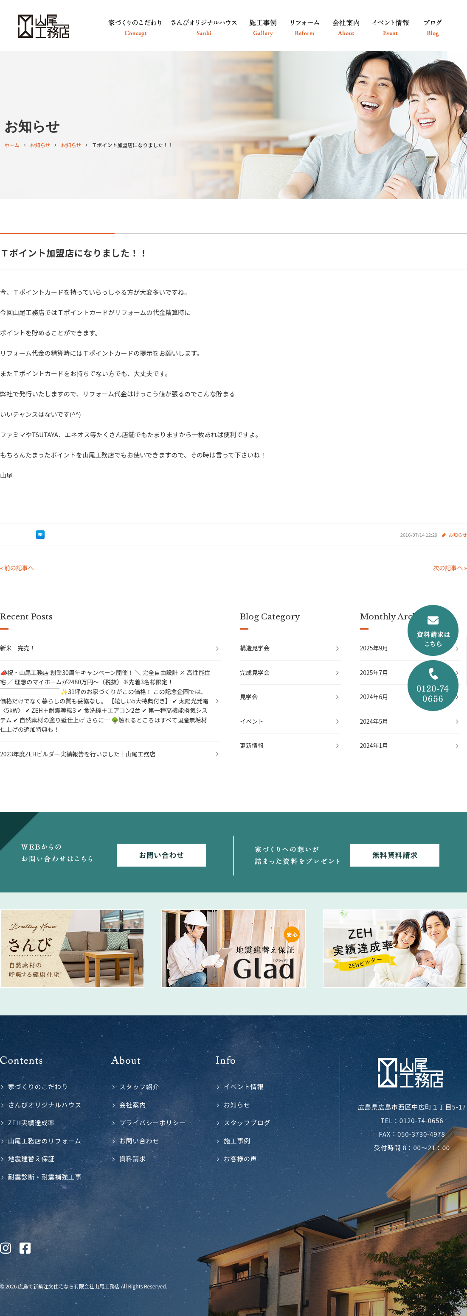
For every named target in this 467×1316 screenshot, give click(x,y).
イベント (252, 721)
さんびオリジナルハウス (45, 1104)
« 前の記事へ (17, 567)
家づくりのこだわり (38, 1086)
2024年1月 (374, 745)
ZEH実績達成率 (31, 1122)
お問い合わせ (139, 1140)
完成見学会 (255, 672)
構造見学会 (255, 648)
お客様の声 (240, 1158)
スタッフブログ (247, 1122)
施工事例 (237, 1140)
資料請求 (132, 1158)
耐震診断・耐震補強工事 (45, 1176)
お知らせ (457, 534)
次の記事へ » (450, 567)
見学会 (249, 696)
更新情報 (252, 745)
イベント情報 (244, 1086)
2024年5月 (374, 721)
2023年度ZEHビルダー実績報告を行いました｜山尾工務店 (77, 754)
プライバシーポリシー (152, 1122)
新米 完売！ (18, 648)
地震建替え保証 (31, 1158)
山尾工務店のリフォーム (45, 1140)
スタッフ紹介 (139, 1086)
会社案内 (132, 1104)
